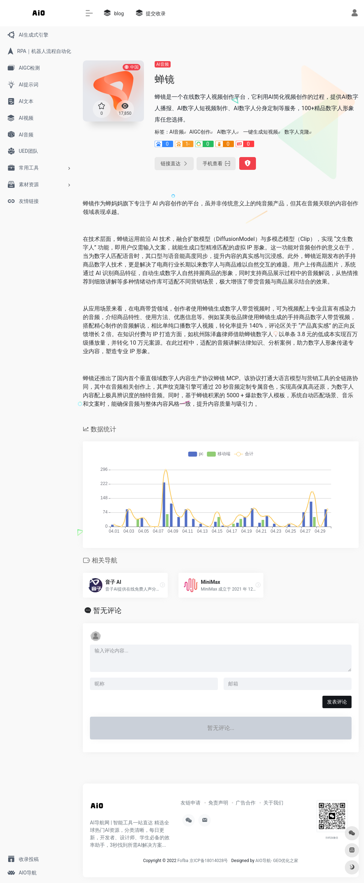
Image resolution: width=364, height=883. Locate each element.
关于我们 (273, 803)
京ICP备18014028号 (208, 860)
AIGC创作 (199, 132)
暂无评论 (107, 610)
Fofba (182, 860)
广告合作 (246, 803)
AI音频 (162, 64)
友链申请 (190, 803)
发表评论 (337, 702)
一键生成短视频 (260, 132)
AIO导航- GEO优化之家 (277, 860)
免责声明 (218, 803)
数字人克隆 (296, 132)
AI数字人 (227, 132)
